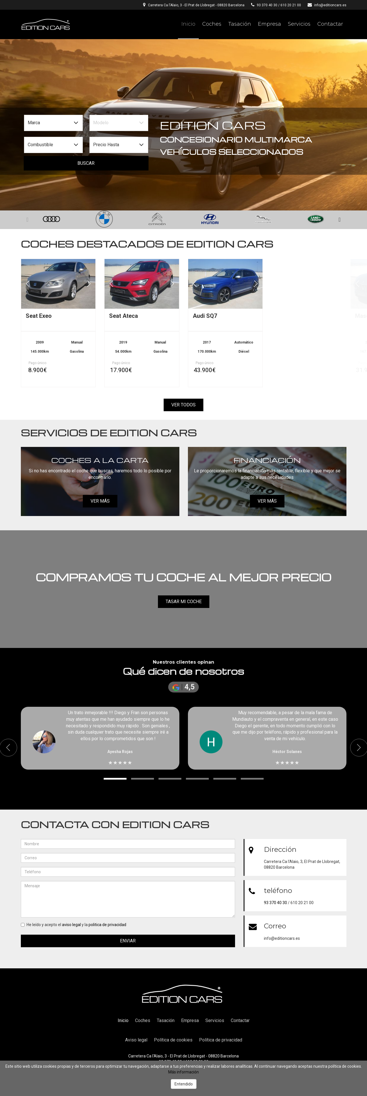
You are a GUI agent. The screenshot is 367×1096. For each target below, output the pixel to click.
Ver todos (183, 405)
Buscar (86, 163)
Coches (211, 24)
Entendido (184, 1084)
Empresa (269, 24)
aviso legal (71, 924)
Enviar (128, 941)
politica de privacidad (107, 924)
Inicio (188, 24)
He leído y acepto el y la (73, 924)
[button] (340, 220)
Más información (183, 1072)
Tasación (239, 24)
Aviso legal (136, 1040)
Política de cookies (173, 1040)
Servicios (299, 24)
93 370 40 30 (267, 5)
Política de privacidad (220, 1040)
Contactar (330, 24)
